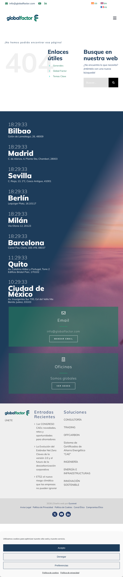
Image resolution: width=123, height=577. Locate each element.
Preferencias (61, 565)
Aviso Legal (25, 507)
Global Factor (60, 70)
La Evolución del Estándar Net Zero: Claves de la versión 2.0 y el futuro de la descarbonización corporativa (46, 458)
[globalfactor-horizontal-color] (17, 411)
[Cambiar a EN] (104, 3)
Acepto (61, 548)
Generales (58, 65)
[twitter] (54, 514)
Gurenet (73, 503)
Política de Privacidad (43, 507)
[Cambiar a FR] (104, 7)
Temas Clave (59, 76)
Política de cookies (50, 572)
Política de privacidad (69, 572)
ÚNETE (9, 420)
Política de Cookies (63, 507)
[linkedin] (68, 514)
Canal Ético (79, 507)
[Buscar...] (96, 82)
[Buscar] (113, 82)
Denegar (61, 556)
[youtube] (61, 514)
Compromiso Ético (94, 507)
